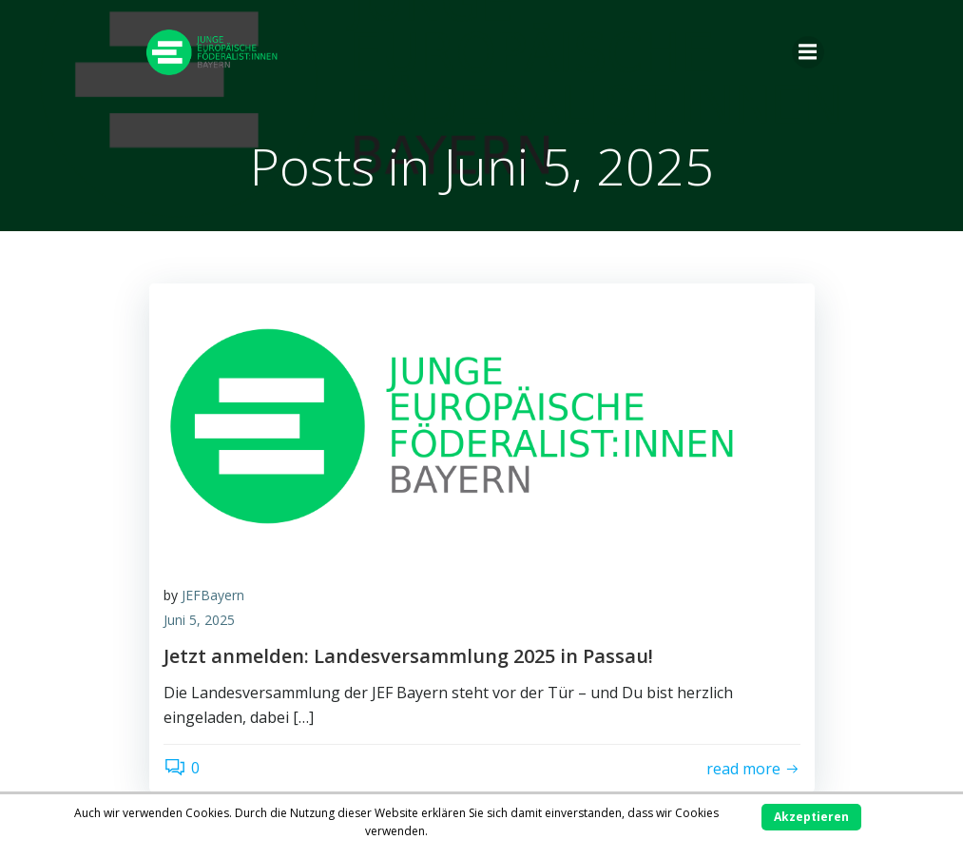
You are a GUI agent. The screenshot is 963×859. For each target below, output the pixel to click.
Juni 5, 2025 (199, 620)
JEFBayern (213, 595)
